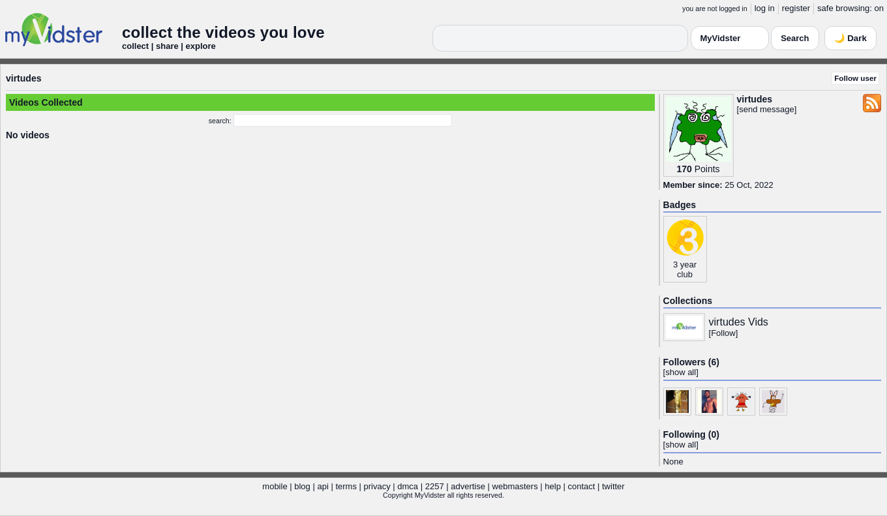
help (553, 486)
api (322, 486)
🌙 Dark (850, 38)
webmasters (515, 486)
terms (346, 486)
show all (680, 372)
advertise (468, 486)
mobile (274, 486)
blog (302, 486)
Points (707, 169)
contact (581, 486)
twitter (613, 486)
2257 (434, 486)
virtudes (23, 78)
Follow (723, 333)
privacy (377, 486)
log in (765, 8)
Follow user (855, 78)
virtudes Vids (738, 321)
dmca (407, 486)
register (796, 8)
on (879, 8)
